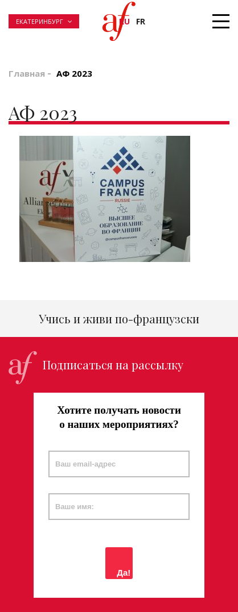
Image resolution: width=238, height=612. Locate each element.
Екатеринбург (39, 21)
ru (124, 21)
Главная (27, 73)
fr (140, 21)
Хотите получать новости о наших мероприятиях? (119, 417)
